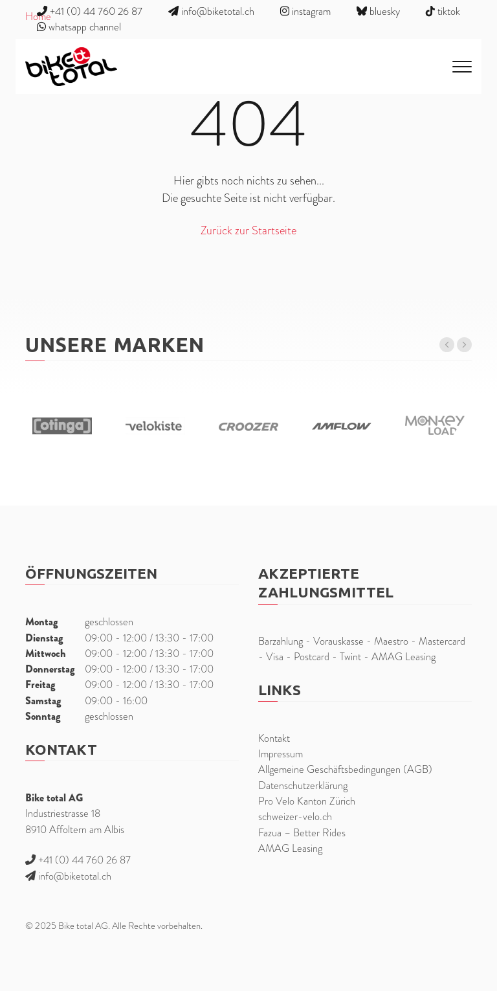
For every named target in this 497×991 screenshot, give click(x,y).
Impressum (280, 753)
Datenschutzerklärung (303, 785)
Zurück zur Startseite (248, 230)
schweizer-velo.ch (295, 816)
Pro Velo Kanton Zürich (306, 801)
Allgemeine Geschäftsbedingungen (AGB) (345, 769)
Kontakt (274, 738)
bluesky (378, 11)
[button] (446, 344)
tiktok (443, 11)
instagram (305, 11)
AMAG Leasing (290, 848)
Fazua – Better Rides (302, 832)
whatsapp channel (79, 26)
